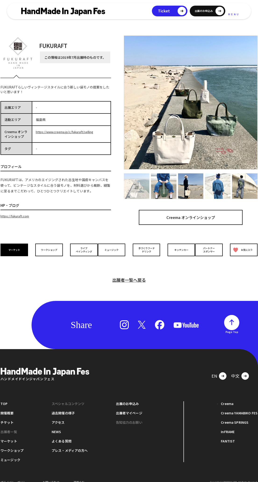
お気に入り (242, 250)
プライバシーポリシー (14, 475)
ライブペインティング (80, 250)
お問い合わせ (51, 475)
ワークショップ (48, 250)
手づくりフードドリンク (145, 250)
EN (214, 368)
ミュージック (112, 250)
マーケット (15, 250)
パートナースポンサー (210, 250)
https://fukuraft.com (16, 216)
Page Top (232, 324)
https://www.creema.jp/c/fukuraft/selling (67, 131)
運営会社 (79, 475)
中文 (235, 368)
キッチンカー (177, 250)
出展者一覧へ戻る (129, 272)
